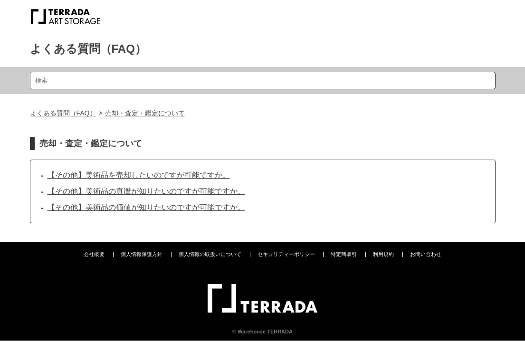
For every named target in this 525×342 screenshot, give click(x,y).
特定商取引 (344, 254)
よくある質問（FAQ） (88, 48)
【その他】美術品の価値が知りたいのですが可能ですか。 (146, 207)
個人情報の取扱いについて (210, 254)
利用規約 (383, 254)
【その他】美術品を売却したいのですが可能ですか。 (139, 175)
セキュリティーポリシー (286, 254)
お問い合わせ (425, 254)
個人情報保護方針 (141, 254)
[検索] (263, 80)
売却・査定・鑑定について (145, 113)
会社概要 (94, 254)
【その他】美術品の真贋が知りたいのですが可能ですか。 (146, 191)
